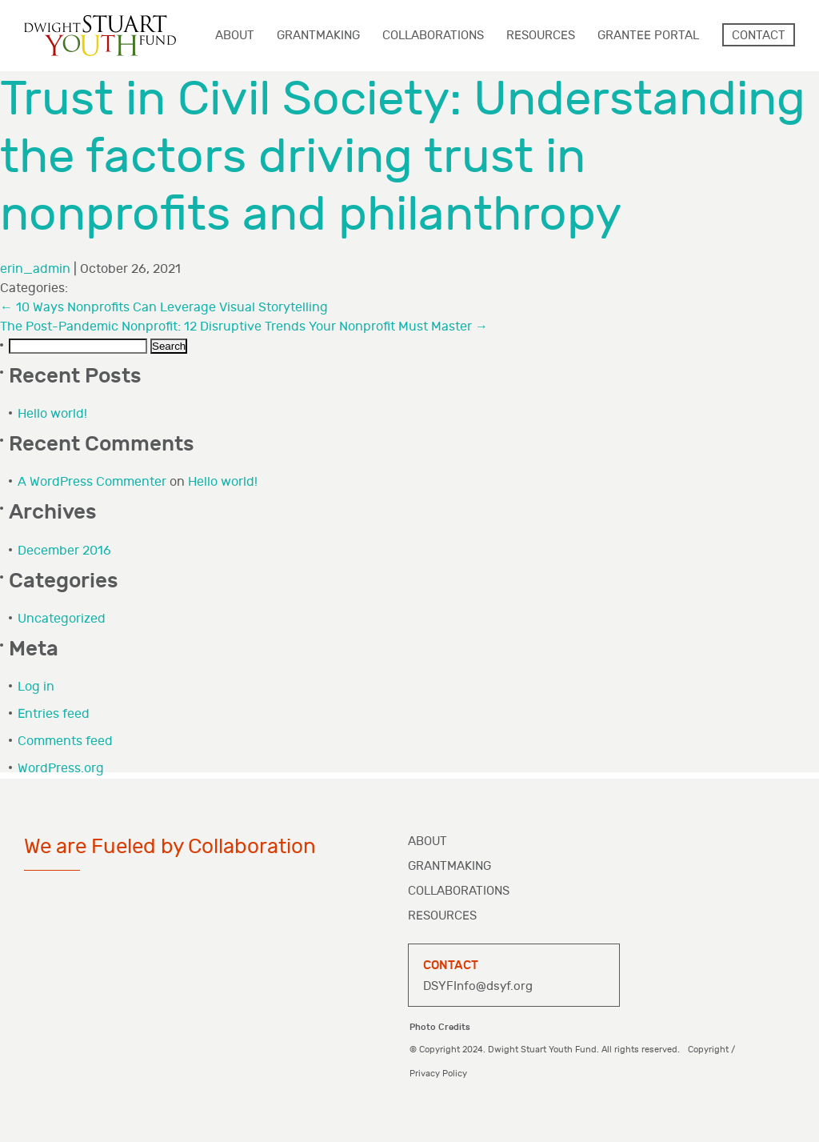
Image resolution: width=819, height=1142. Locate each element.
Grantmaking (449, 866)
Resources (442, 916)
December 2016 (64, 551)
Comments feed (65, 741)
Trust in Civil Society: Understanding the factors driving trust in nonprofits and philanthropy (402, 157)
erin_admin (35, 269)
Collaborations (458, 891)
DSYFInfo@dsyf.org (478, 986)
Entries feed (54, 714)
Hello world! (52, 414)
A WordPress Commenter (92, 482)
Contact (758, 35)
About (427, 841)
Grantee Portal (648, 35)
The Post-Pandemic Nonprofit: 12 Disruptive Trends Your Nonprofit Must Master (244, 327)
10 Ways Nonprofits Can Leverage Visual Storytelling (164, 307)
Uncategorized (62, 619)
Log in (36, 687)
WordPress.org (61, 768)
